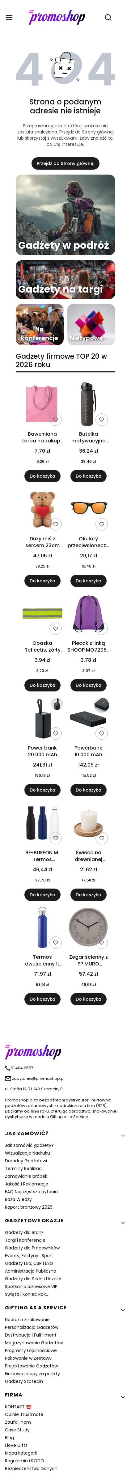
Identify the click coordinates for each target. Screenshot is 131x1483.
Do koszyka (42, 476)
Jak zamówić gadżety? (29, 1145)
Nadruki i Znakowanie (27, 1319)
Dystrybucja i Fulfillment (31, 1335)
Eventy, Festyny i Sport (29, 1256)
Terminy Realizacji (24, 1168)
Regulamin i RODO (24, 1461)
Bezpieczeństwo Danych (31, 1468)
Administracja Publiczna (30, 1271)
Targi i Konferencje (25, 1240)
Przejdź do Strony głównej (65, 163)
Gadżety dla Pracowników (32, 1248)
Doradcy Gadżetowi (26, 1161)
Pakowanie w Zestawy (28, 1358)
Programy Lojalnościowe (31, 1350)
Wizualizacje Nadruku (27, 1153)
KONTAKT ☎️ (18, 1407)
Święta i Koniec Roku (27, 1294)
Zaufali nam (18, 1422)
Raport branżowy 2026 (29, 1207)
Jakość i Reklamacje (26, 1184)
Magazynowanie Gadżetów (34, 1343)
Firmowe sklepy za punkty (32, 1374)
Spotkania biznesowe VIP (31, 1286)
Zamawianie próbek (26, 1176)
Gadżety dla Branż (24, 1232)
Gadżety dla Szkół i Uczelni (33, 1279)
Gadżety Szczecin (24, 1381)
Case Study (17, 1430)
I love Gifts (16, 1445)
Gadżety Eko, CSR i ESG (29, 1263)
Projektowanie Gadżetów (31, 1366)
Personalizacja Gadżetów (31, 1327)
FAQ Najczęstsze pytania (31, 1192)
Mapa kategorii (21, 1453)
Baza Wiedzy (18, 1199)
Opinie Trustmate (24, 1414)
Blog (9, 1437)
